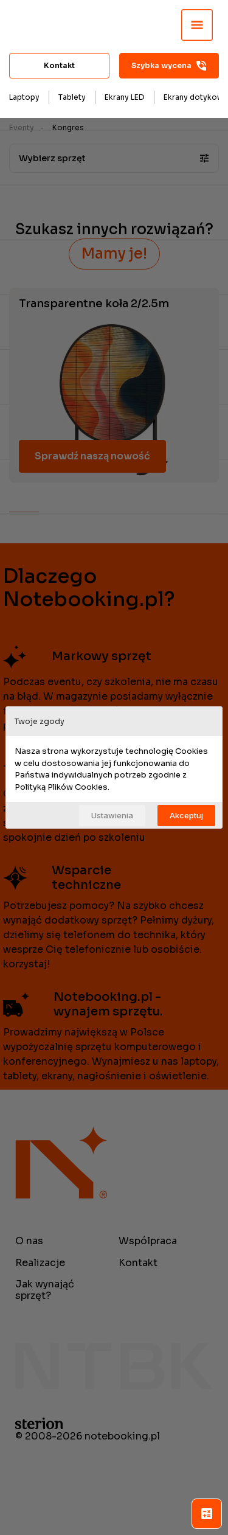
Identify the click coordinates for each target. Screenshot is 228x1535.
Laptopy (24, 97)
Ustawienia (112, 815)
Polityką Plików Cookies (61, 787)
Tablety (72, 97)
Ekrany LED (125, 97)
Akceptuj (186, 815)
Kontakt (59, 65)
